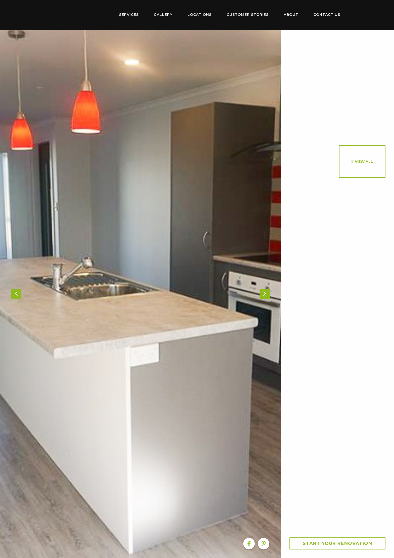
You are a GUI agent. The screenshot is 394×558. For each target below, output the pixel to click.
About (291, 14)
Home (79, 14)
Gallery (163, 14)
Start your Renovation (337, 543)
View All (364, 161)
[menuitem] (79, 15)
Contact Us (326, 14)
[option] (140, 294)
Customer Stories (248, 14)
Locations (199, 14)
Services (129, 14)
